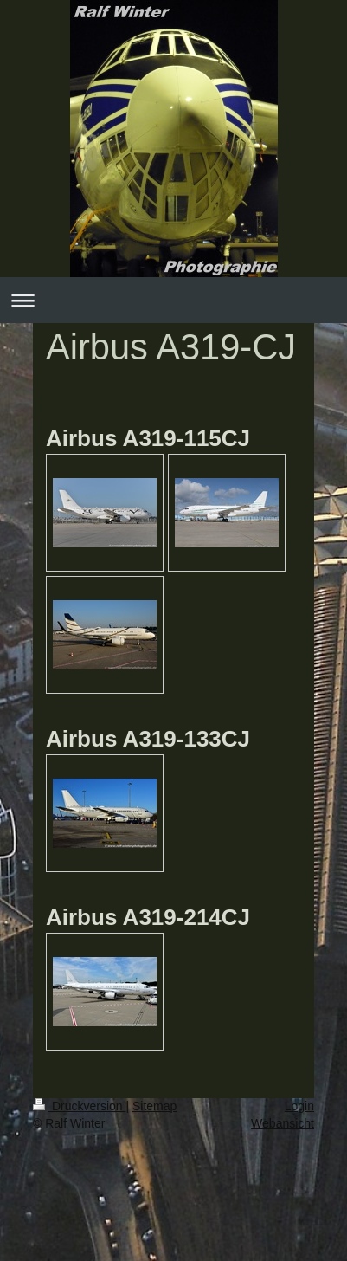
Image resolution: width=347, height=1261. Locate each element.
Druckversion (79, 1106)
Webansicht (282, 1123)
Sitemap (154, 1106)
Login (299, 1106)
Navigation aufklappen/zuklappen (173, 300)
